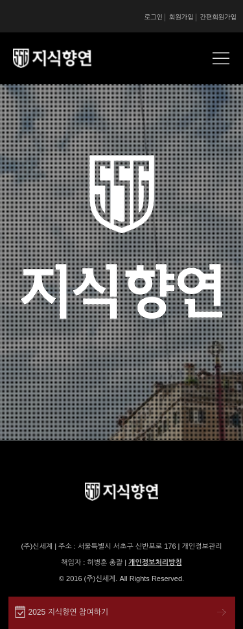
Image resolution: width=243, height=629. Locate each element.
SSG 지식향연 (68, 58)
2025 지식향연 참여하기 (69, 612)
